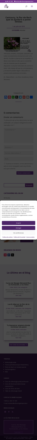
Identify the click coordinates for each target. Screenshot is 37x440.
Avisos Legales (30, 237)
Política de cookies (7, 237)
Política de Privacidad (19, 237)
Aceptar (18, 223)
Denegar (18, 228)
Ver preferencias (18, 233)
